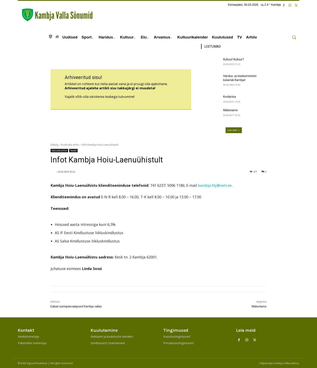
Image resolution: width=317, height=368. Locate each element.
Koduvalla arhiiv (70, 144)
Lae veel (234, 130)
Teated (73, 150)
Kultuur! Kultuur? (233, 59)
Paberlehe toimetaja (32, 343)
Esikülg (54, 144)
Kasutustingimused (176, 336)
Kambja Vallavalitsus (286, 363)
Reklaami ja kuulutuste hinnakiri (112, 336)
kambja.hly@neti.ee (215, 185)
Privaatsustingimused (178, 343)
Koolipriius (229, 96)
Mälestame (230, 110)
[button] (293, 37)
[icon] (50, 36)
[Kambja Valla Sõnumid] (55, 15)
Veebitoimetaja (28, 336)
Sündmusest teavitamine (108, 343)
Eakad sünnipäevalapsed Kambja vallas (76, 306)
